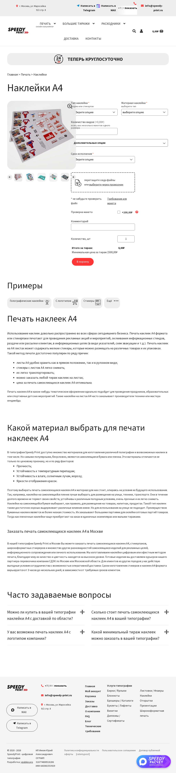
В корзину (83, 261)
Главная (12, 74)
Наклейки (40, 74)
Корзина (90, 696)
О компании (92, 711)
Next (73, 177)
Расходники (110, 24)
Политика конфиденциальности (81, 750)
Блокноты (113, 695)
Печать (45, 24)
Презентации (148, 705)
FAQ (87, 716)
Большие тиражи (76, 24)
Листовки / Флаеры (152, 690)
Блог (88, 721)
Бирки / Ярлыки (116, 690)
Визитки (112, 710)
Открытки (146, 700)
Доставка (71, 39)
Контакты (93, 39)
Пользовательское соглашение (119, 750)
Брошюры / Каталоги (120, 700)
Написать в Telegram (23, 725)
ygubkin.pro (27, 762)
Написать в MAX (21, 710)
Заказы (89, 701)
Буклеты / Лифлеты (119, 705)
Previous (9, 177)
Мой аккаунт (93, 691)
